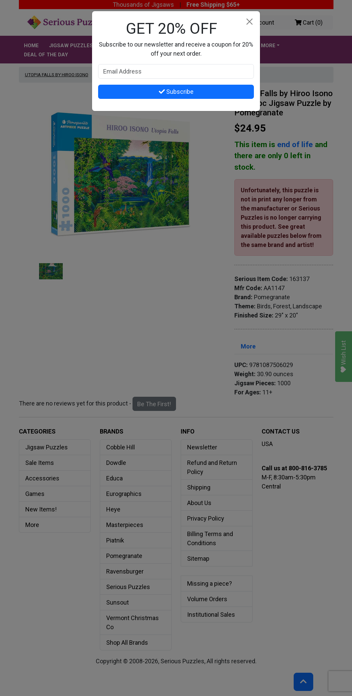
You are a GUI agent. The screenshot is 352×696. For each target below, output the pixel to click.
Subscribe (176, 91)
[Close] (249, 21)
